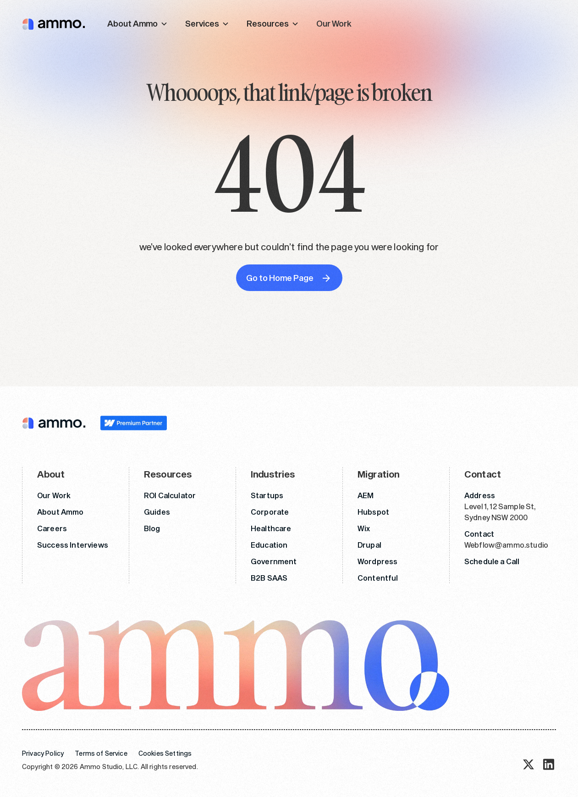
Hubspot (373, 511)
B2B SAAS (269, 577)
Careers (52, 528)
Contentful (378, 577)
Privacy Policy (43, 753)
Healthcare (271, 528)
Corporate (270, 511)
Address (479, 495)
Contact (479, 533)
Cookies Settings (165, 753)
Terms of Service (101, 753)
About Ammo (60, 511)
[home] (53, 23)
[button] (137, 23)
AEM (366, 495)
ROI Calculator (170, 495)
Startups (267, 495)
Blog (152, 528)
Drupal (369, 544)
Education (269, 544)
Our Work (334, 23)
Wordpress (377, 561)
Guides (157, 511)
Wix (364, 528)
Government (274, 561)
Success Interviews (72, 544)
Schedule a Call (491, 561)
